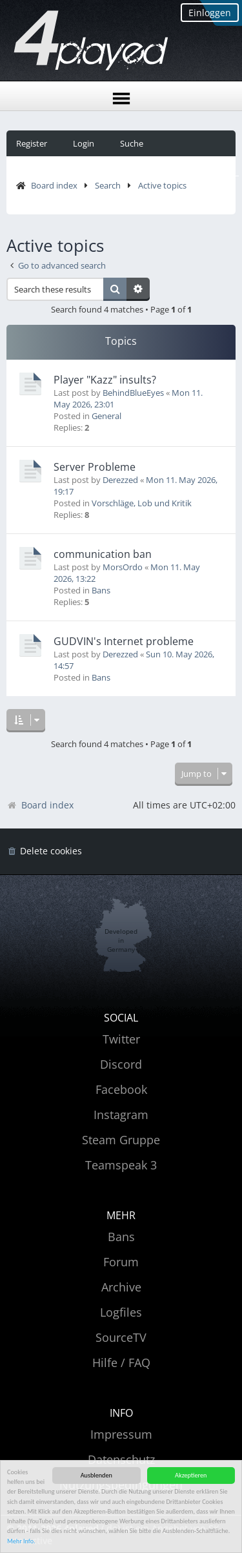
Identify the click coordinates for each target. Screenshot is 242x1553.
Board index (54, 185)
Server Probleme (95, 467)
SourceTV (121, 1337)
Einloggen (209, 12)
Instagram (121, 1114)
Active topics (162, 185)
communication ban (103, 554)
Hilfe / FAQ (121, 1362)
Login (83, 143)
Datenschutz (121, 1459)
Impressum (121, 1434)
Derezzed (120, 480)
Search (108, 185)
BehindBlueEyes (133, 392)
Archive (121, 1287)
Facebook (121, 1089)
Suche (131, 143)
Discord (121, 1064)
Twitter (121, 1039)
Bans (101, 590)
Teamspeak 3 (121, 1165)
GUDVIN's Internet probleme (124, 641)
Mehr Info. (21, 1542)
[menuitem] (44, 851)
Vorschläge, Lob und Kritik (142, 503)
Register (31, 143)
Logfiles (121, 1312)
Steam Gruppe (121, 1139)
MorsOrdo (123, 567)
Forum (121, 1262)
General (106, 416)
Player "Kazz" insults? (105, 380)
